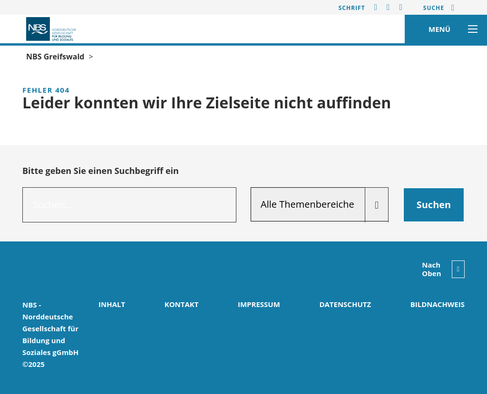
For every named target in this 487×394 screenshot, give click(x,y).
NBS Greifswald (55, 56)
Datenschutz (345, 304)
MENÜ (451, 29)
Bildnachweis (437, 304)
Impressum (259, 304)
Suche (433, 8)
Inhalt (111, 304)
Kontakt (182, 304)
